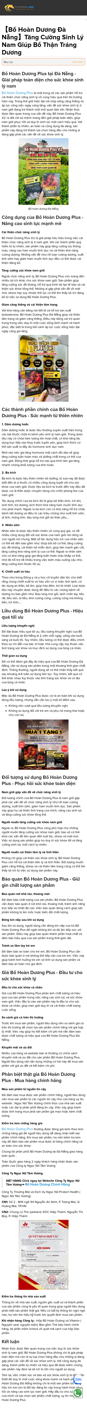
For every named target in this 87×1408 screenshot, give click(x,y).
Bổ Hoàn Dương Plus (17, 93)
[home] (19, 7)
